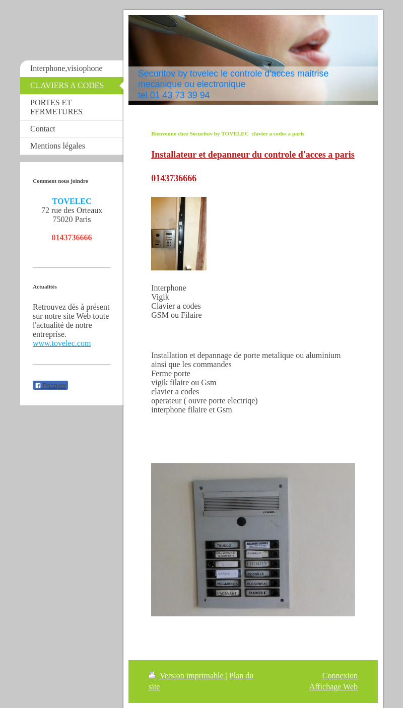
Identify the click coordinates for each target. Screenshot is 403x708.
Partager (50, 385)
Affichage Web (333, 686)
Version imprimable (187, 675)
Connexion (340, 675)
